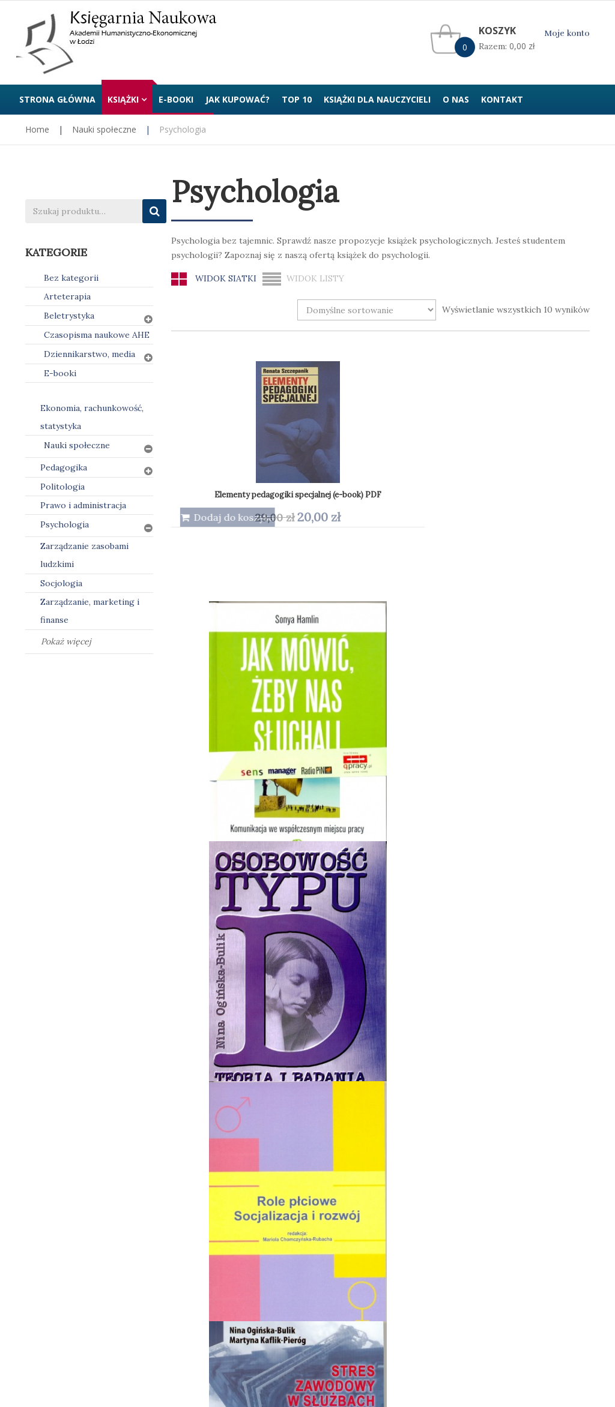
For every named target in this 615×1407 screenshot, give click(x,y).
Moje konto (567, 33)
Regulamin (337, 1147)
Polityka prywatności (213, 1147)
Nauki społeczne (104, 129)
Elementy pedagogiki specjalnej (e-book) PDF (254, 465)
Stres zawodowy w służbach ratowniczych (249, 700)
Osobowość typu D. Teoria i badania (456, 466)
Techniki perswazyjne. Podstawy (340, 697)
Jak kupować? (52, 1147)
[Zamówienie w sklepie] (366, 309)
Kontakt (478, 1147)
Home (37, 129)
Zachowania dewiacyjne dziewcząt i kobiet (249, 941)
